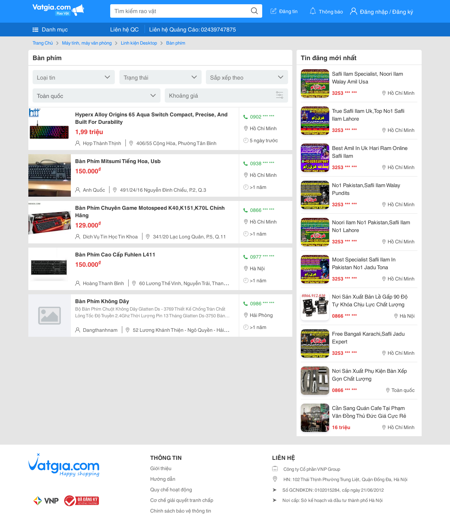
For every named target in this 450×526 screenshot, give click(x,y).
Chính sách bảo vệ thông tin (180, 510)
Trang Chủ (43, 42)
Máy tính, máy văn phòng (87, 42)
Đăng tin (284, 11)
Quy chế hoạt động (171, 489)
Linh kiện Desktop (139, 42)
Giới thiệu (160, 468)
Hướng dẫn (162, 478)
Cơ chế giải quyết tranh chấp (181, 499)
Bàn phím (175, 42)
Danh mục (50, 29)
